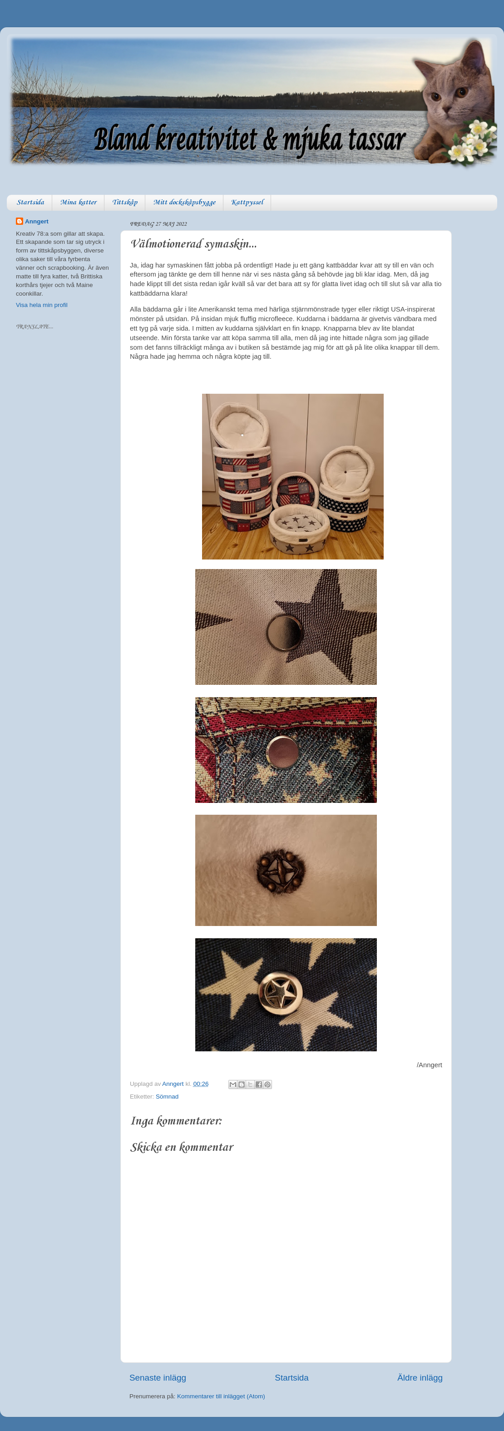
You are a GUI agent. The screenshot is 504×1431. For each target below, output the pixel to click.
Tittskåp (124, 202)
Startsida (30, 202)
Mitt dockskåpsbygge (184, 202)
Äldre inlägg (420, 1377)
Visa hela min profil (42, 305)
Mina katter (78, 202)
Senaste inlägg (157, 1377)
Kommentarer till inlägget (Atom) (221, 1396)
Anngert (37, 221)
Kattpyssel (247, 202)
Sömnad (167, 1096)
